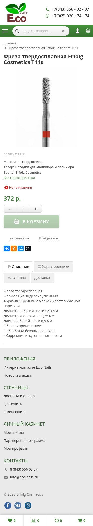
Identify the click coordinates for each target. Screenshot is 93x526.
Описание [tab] (18, 266)
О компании (14, 411)
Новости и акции (18, 375)
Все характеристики (19, 177)
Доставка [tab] (42, 277)
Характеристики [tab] (54, 266)
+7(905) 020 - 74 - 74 (70, 16)
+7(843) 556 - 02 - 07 (70, 9)
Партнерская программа (24, 440)
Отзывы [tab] (17, 277)
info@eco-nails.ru (24, 477)
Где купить (13, 403)
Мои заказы (14, 432)
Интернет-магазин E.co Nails (28, 367)
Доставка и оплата (19, 395)
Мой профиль (15, 448)
